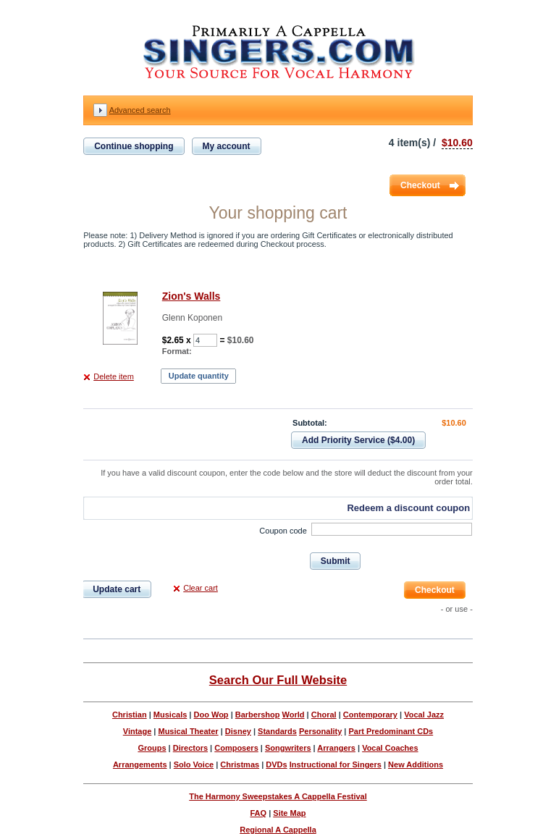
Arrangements (140, 764)
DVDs (276, 764)
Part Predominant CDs (390, 731)
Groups (152, 748)
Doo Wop (211, 714)
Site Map (289, 813)
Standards (277, 731)
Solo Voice (194, 764)
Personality (320, 731)
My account (226, 146)
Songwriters (288, 748)
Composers (236, 748)
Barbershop (257, 714)
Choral (324, 714)
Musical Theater (188, 731)
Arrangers (336, 748)
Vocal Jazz (424, 714)
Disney (238, 731)
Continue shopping (133, 146)
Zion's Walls (191, 296)
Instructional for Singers (336, 764)
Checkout (420, 185)
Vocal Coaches (390, 748)
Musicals (170, 714)
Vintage (137, 731)
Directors (190, 748)
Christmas (239, 764)
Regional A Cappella (278, 829)
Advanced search (140, 110)
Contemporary (370, 714)
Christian (129, 714)
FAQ (258, 813)
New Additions (415, 764)
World (293, 714)
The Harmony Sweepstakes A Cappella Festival (278, 796)
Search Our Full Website (278, 679)
